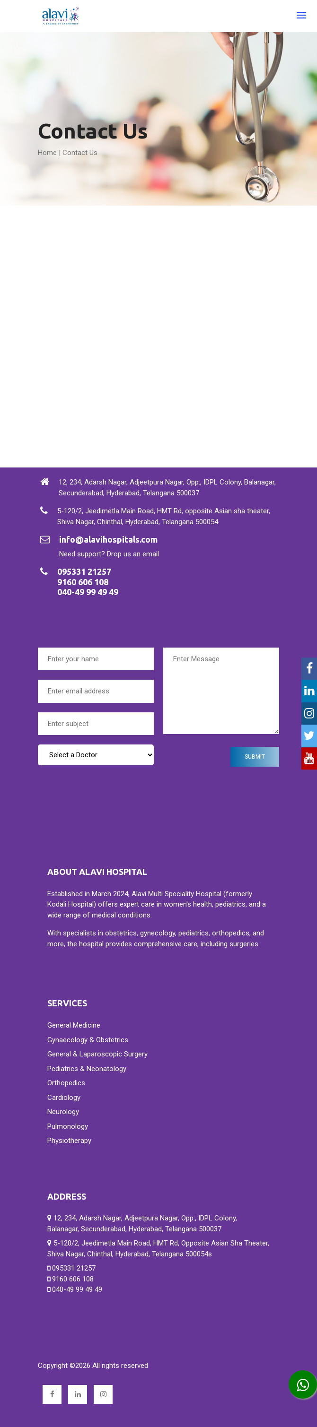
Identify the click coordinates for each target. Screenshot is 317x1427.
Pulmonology (67, 1126)
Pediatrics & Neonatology (86, 1068)
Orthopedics (66, 1083)
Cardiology (63, 1097)
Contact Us (79, 152)
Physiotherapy (69, 1140)
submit (255, 756)
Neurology (63, 1111)
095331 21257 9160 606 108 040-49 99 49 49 (74, 1279)
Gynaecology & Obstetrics (87, 1040)
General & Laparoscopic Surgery (97, 1054)
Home (47, 152)
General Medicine (73, 1025)
